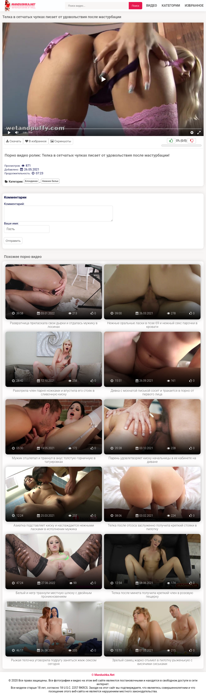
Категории (171, 5)
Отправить (13, 240)
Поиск (135, 5)
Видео (151, 5)
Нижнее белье (50, 181)
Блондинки (31, 181)
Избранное (194, 5)
